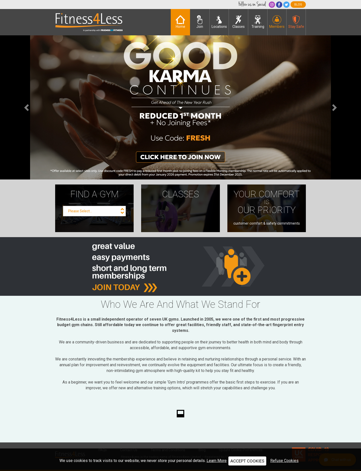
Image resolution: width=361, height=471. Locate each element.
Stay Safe (296, 22)
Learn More (217, 460)
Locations (219, 22)
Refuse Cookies (284, 460)
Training (257, 22)
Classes (238, 22)
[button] (27, 107)
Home (180, 22)
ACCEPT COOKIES (247, 460)
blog (298, 4)
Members (277, 22)
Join (199, 22)
